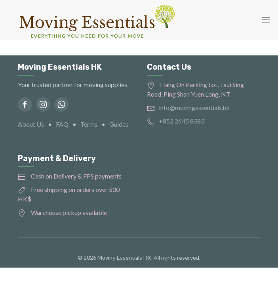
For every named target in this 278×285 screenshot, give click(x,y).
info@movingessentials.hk (194, 107)
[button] (266, 20)
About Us (31, 124)
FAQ (62, 124)
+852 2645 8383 (181, 121)
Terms (88, 124)
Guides (118, 124)
